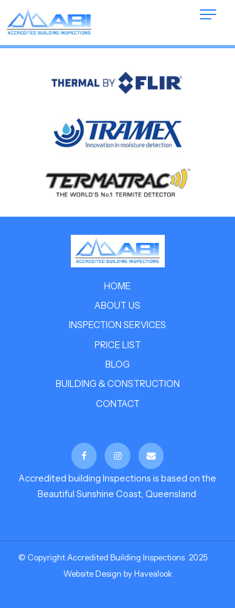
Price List (118, 345)
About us (117, 305)
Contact (118, 404)
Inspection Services (117, 325)
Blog (117, 364)
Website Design (92, 574)
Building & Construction (118, 383)
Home (117, 286)
